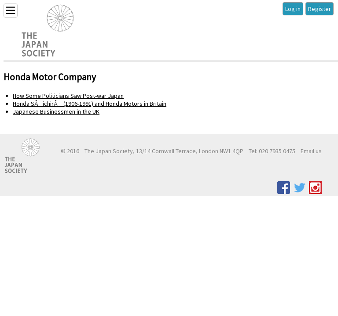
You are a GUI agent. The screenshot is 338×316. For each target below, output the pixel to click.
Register (319, 9)
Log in (293, 9)
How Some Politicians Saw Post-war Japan (68, 96)
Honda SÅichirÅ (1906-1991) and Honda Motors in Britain (89, 104)
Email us (311, 151)
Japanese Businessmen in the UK (56, 111)
